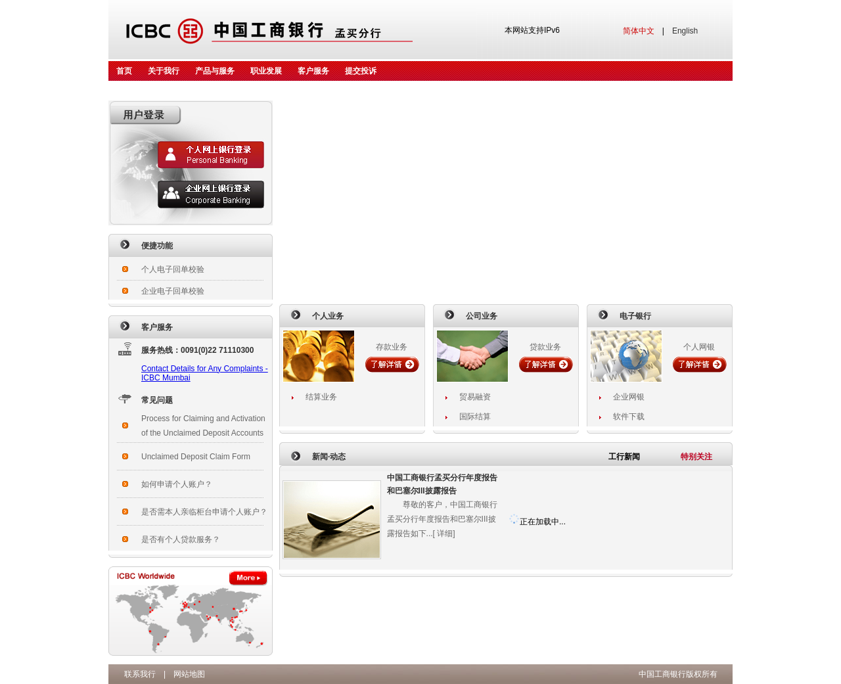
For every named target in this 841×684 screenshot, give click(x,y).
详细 (445, 533)
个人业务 (328, 316)
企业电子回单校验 (172, 291)
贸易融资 (475, 396)
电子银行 (635, 316)
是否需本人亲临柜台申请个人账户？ (204, 511)
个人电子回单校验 (172, 269)
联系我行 (140, 674)
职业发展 (266, 71)
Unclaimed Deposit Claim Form (195, 456)
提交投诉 (360, 71)
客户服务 (313, 71)
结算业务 (321, 396)
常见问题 (157, 400)
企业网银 (629, 396)
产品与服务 (215, 71)
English (685, 30)
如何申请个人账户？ (176, 484)
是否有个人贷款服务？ (180, 539)
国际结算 (475, 416)
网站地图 (189, 674)
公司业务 (481, 316)
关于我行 (163, 71)
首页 (124, 71)
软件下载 (629, 416)
